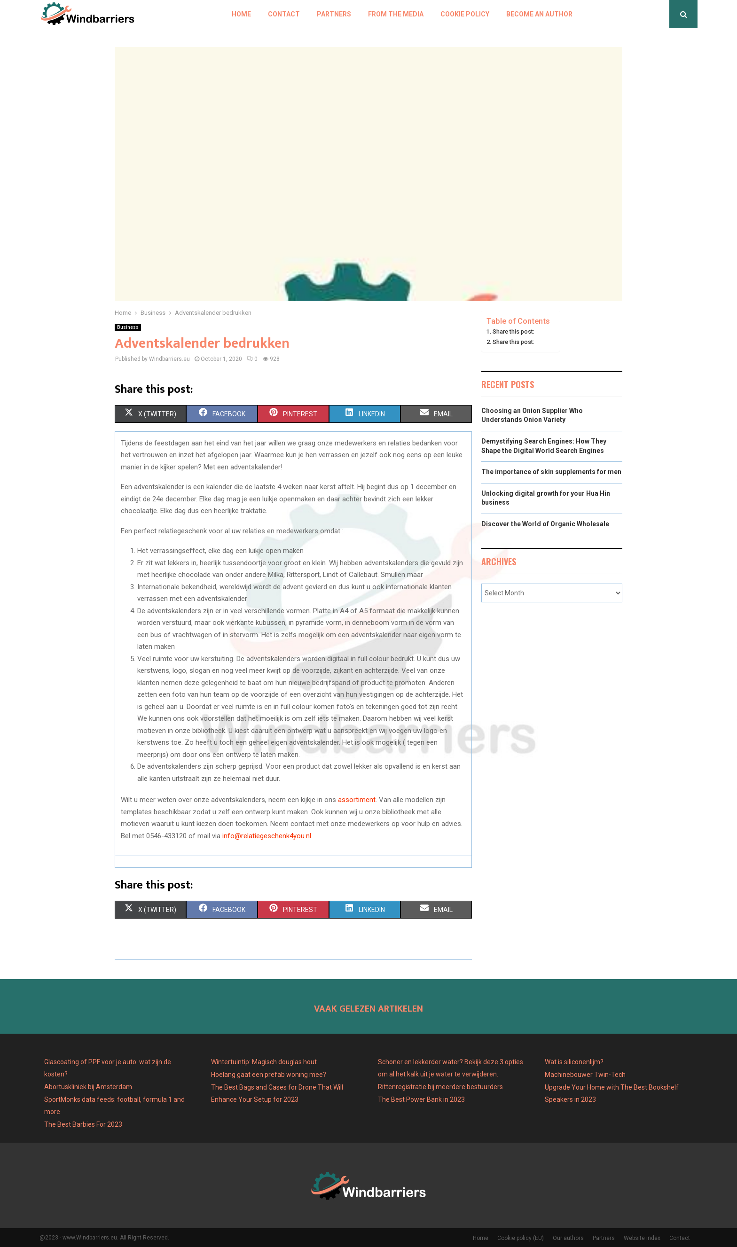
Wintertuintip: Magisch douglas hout (264, 1062)
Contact (284, 14)
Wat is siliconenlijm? (574, 1062)
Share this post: (513, 331)
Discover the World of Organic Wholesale (545, 524)
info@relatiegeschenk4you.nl (266, 836)
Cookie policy (464, 14)
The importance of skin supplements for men (551, 471)
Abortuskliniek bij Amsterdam (88, 1087)
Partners (334, 14)
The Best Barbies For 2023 (83, 1124)
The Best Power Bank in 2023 (421, 1099)
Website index (642, 1238)
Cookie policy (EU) (520, 1238)
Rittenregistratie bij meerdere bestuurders (440, 1087)
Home (241, 14)
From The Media (395, 14)
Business (128, 327)
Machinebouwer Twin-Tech (586, 1074)
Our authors (568, 1238)
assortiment (357, 799)
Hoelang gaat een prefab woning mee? (268, 1074)
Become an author (539, 14)
